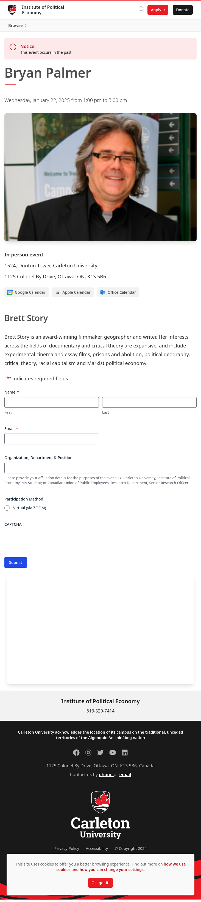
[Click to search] (141, 10)
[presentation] (46, 542)
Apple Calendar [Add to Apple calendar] (73, 295)
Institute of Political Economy (44, 9)
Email (11, 431)
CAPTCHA (13, 526)
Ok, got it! (100, 882)
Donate (182, 9)
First (8, 414)
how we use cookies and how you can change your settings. (121, 866)
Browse (181, 26)
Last (105, 414)
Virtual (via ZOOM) (29, 510)
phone (106, 777)
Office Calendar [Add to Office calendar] (118, 295)
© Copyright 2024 (131, 850)
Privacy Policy (66, 850)
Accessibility (97, 850)
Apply (155, 9)
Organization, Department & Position (38, 460)
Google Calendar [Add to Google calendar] (26, 295)
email (125, 777)
